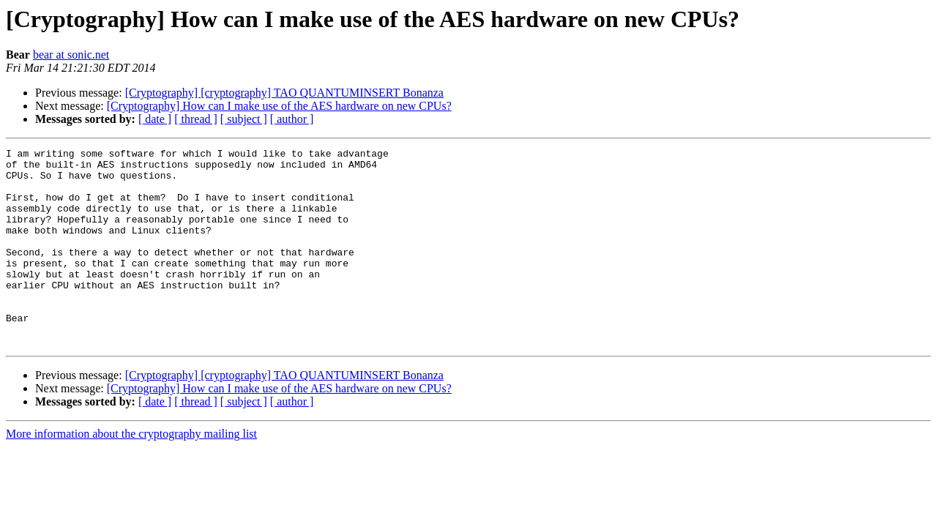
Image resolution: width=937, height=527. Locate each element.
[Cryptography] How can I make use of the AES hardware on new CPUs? (279, 106)
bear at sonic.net (71, 54)
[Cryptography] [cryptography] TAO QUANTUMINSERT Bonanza (284, 92)
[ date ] (154, 119)
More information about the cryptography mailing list (131, 473)
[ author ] (292, 119)
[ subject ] (243, 119)
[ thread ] (195, 119)
